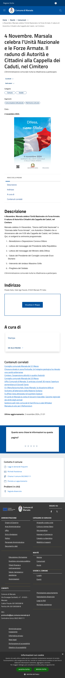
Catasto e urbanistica (44, 538)
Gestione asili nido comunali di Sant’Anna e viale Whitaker (28, 402)
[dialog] (32, 665)
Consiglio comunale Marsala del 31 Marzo (21, 366)
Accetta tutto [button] (24, 669)
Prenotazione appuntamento (47, 592)
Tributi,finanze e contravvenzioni (15, 566)
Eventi (39, 579)
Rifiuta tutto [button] (41, 669)
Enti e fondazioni (11, 534)
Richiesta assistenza (44, 604)
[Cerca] (60, 10)
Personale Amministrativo (14, 542)
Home (5, 20)
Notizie (39, 557)
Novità (12, 20)
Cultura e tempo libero (45, 526)
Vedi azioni (10, 83)
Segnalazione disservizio (46, 596)
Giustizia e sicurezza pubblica (19, 561)
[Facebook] (51, 511)
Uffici (7, 530)
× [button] (62, 654)
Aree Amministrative (12, 526)
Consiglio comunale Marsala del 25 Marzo (21, 378)
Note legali (13, 639)
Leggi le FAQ (41, 600)
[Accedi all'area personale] (56, 3)
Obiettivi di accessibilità (17, 647)
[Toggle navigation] (4, 10)
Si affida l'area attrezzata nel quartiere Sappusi (23, 393)
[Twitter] (57, 511)
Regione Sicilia (8, 3)
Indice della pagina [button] (14, 177)
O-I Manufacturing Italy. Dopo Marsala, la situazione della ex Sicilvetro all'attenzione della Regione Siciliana (29, 389)
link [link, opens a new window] (53, 665)
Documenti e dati (11, 546)
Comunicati (22, 20)
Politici (7, 538)
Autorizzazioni (14, 579)
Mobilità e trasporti (44, 542)
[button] (32, 674)
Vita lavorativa (42, 530)
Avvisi (39, 565)
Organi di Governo (11, 522)
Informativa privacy (16, 635)
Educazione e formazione (18, 557)
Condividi (9, 79)
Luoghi (39, 575)
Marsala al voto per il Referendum (18, 405)
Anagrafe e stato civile (45, 522)
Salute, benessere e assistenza (16, 573)
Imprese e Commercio (44, 534)
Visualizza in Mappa (32, 304)
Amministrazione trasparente (15, 630)
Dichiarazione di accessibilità (19, 643)
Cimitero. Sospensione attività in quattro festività (24, 375)
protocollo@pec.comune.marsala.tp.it (15, 615)
